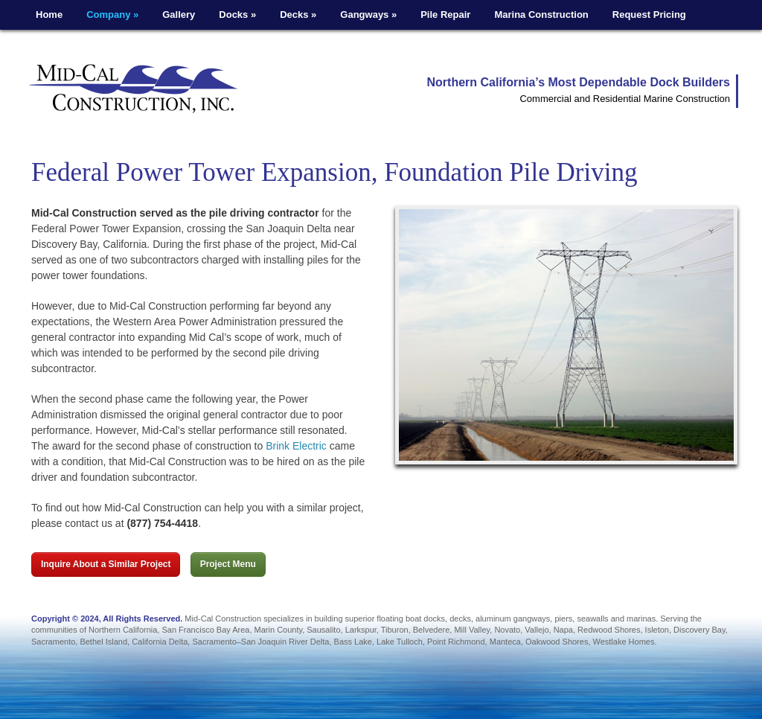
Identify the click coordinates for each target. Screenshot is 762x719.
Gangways (368, 14)
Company (112, 14)
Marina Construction (541, 14)
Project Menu (228, 564)
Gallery (178, 14)
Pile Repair (445, 14)
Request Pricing (649, 14)
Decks (298, 14)
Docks (237, 14)
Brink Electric (296, 446)
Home (49, 14)
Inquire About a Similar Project (105, 564)
